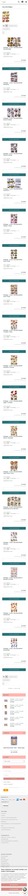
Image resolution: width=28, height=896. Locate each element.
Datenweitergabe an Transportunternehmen (11, 823)
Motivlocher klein (5, 863)
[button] (3, 25)
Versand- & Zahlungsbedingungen (9, 817)
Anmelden (14, 778)
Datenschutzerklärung (6, 881)
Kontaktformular (5, 842)
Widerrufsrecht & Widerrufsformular (9, 819)
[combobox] (13, 25)
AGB (2, 825)
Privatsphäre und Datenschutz (8, 827)
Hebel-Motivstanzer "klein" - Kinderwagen (14, 747)
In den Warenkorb (14, 68)
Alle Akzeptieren (14, 884)
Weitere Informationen (14, 893)
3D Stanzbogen (4, 856)
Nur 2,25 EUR (14, 751)
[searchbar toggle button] (19, 2)
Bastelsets (3, 857)
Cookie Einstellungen (5, 829)
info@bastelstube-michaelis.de (11, 841)
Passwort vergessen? (8, 784)
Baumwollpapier (4, 859)
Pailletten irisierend (5, 865)
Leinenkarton (4, 861)
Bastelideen (3, 821)
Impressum (3, 813)
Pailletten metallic (5, 866)
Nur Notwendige (14, 889)
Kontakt (3, 815)
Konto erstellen (6, 782)
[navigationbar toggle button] (26, 2)
